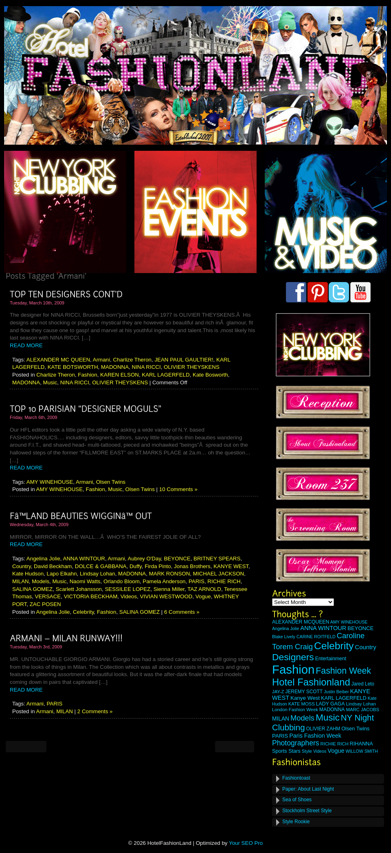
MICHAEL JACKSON (218, 574)
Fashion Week (343, 671)
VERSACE (48, 596)
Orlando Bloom (121, 581)
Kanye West (305, 698)
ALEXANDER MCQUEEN (300, 622)
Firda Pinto (158, 566)
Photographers (295, 743)
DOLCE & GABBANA (101, 566)
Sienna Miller (169, 589)
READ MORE (26, 345)
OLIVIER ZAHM (323, 729)
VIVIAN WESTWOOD (166, 596)
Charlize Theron (132, 360)
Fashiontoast (296, 778)
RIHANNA (361, 744)
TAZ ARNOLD (204, 589)
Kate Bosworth (210, 375)
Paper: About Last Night (308, 789)
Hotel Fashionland (311, 682)
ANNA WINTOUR (84, 558)
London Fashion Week (295, 709)
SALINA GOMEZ (32, 589)
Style (307, 751)
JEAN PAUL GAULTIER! (183, 360)
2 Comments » (95, 711)
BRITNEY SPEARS (216, 558)
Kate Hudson (28, 574)
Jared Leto (362, 684)
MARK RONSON (169, 574)
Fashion (87, 375)
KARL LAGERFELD (165, 375)
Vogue (203, 596)
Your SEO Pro (246, 843)
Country (21, 566)
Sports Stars (286, 751)
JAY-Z (278, 691)
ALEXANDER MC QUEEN (58, 360)
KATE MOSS (301, 703)
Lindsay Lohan (97, 574)
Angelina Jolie (43, 558)
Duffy (136, 566)
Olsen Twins (110, 482)
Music (50, 382)
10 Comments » (178, 489)
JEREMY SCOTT (304, 691)
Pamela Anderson (164, 581)
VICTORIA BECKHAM (91, 596)
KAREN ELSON (119, 375)
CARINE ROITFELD (316, 636)
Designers (293, 657)
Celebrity (83, 612)
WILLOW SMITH (361, 751)
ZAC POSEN (45, 604)
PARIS (196, 581)
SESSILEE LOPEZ (127, 589)
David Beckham (53, 566)
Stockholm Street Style (307, 810)
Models (40, 581)
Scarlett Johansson (79, 589)
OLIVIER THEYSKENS (192, 367)
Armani (101, 360)
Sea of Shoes (297, 799)
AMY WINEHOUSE (49, 482)
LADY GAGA (330, 704)
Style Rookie (296, 821)
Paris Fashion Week (315, 735)
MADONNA (115, 367)
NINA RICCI (146, 367)
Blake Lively (283, 636)
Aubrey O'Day (144, 558)
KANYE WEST (230, 566)
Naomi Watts (85, 581)
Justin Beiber (336, 691)
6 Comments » (182, 612)
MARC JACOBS (362, 709)
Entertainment (330, 658)
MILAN (20, 581)
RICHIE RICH (223, 581)
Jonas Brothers (192, 566)
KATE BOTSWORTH (73, 367)
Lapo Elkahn (61, 574)
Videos (129, 596)
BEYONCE (177, 558)
